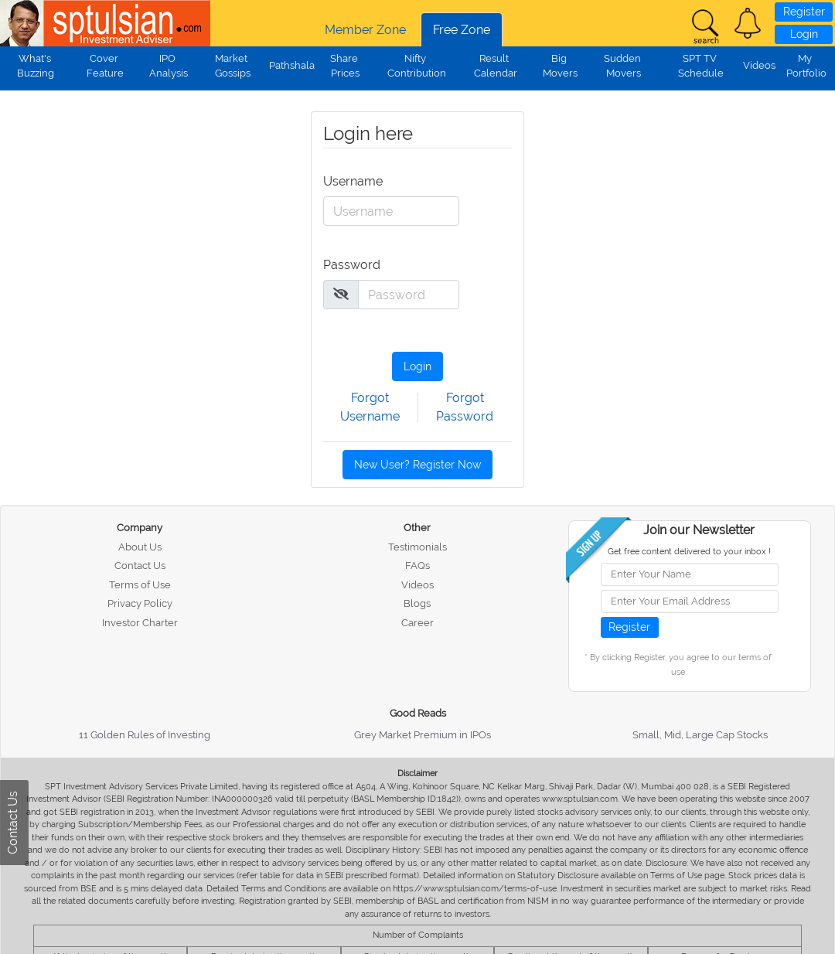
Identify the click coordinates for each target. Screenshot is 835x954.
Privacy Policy (139, 603)
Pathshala (292, 65)
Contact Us (139, 565)
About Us (140, 547)
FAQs (417, 565)
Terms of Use (140, 585)
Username (344, 181)
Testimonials (417, 547)
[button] (747, 23)
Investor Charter (140, 623)
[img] (341, 294)
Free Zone (461, 29)
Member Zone (365, 29)
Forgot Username (370, 407)
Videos (759, 65)
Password (344, 264)
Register (804, 11)
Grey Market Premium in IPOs (422, 735)
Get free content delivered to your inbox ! (689, 552)
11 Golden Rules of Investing (144, 735)
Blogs (417, 603)
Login (804, 34)
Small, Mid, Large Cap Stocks (700, 735)
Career (417, 623)
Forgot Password (464, 407)
